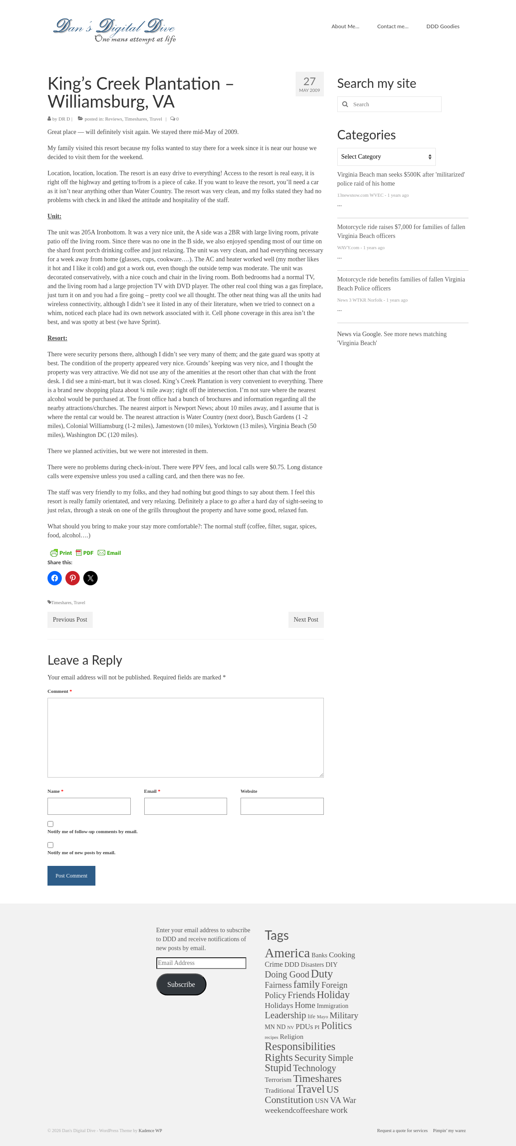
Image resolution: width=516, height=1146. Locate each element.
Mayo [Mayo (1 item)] (322, 1016)
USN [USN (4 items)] (322, 1100)
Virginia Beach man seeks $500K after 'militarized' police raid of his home (401, 179)
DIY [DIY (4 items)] (332, 964)
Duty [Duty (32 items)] (322, 974)
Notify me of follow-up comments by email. (92, 831)
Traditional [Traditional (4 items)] (280, 1090)
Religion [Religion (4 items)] (292, 1036)
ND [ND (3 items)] (280, 1026)
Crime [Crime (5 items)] (274, 964)
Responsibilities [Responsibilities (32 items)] (300, 1046)
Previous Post (70, 619)
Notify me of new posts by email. (81, 852)
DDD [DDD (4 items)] (291, 964)
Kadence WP (150, 1130)
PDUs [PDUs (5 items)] (304, 1027)
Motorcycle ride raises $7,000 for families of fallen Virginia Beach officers (401, 231)
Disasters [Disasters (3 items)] (312, 964)
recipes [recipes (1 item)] (271, 1037)
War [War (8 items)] (349, 1100)
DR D (64, 118)
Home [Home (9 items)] (305, 1005)
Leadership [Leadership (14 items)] (285, 1015)
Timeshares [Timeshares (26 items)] (317, 1078)
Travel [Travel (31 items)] (311, 1089)
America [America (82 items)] (287, 953)
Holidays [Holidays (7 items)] (279, 1005)
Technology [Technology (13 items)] (314, 1068)
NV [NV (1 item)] (290, 1027)
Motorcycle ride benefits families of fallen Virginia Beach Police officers (401, 284)
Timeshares (136, 118)
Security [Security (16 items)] (310, 1057)
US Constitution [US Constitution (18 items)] (302, 1094)
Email (152, 791)
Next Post (306, 619)
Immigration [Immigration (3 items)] (332, 1005)
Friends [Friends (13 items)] (301, 995)
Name (55, 791)
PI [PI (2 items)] (316, 1027)
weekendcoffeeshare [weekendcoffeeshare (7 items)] (297, 1110)
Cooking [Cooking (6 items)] (342, 955)
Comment (59, 691)
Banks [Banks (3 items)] (319, 955)
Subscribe (181, 984)
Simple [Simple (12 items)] (340, 1058)
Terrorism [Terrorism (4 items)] (278, 1079)
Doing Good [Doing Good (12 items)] (287, 974)
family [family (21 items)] (306, 984)
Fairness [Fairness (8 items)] (278, 985)
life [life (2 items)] (311, 1016)
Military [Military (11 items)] (344, 1015)
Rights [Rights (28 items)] (279, 1057)
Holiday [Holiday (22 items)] (333, 994)
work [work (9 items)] (339, 1110)
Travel (156, 118)
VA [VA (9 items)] (335, 1100)
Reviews (113, 118)
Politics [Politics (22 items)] (336, 1025)
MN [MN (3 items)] (270, 1026)
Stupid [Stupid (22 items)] (278, 1067)
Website (249, 791)
